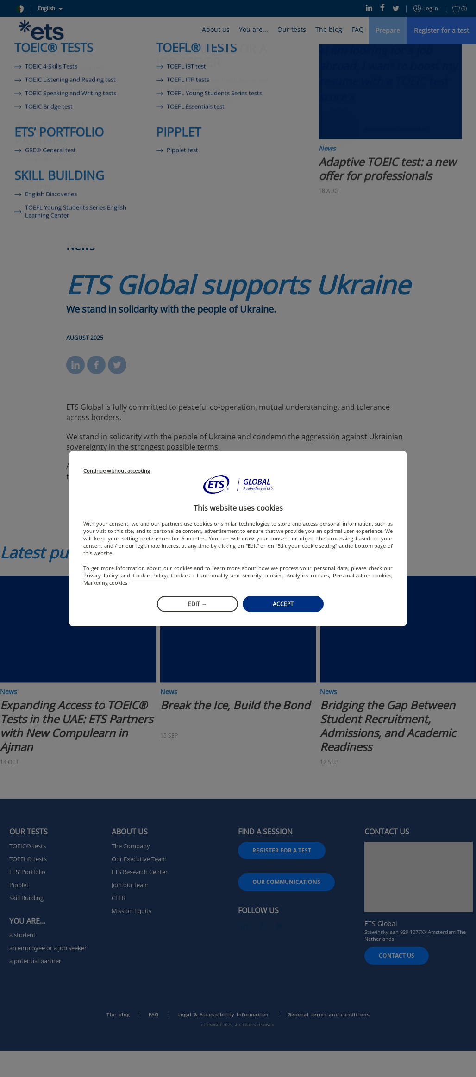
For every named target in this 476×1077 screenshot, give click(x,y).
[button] (238, 484)
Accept (283, 604)
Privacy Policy (100, 575)
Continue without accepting (116, 471)
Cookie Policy (150, 575)
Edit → (197, 604)
